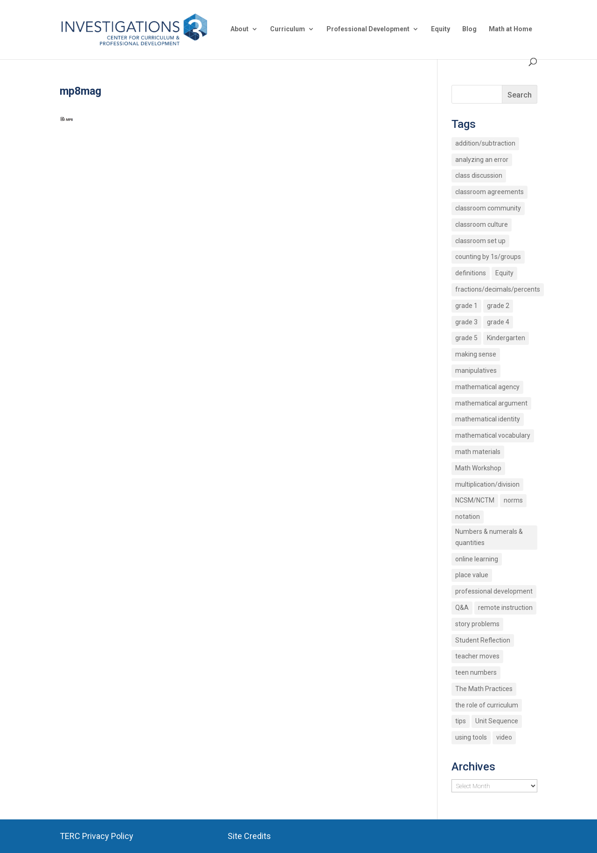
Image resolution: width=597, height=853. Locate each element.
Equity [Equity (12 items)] (504, 273)
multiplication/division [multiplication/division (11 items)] (487, 484)
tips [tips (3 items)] (460, 721)
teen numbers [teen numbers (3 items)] (476, 672)
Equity (440, 29)
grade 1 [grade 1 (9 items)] (466, 305)
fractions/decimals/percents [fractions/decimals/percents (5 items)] (497, 289)
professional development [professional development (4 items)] (494, 591)
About (239, 29)
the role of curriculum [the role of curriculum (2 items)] (486, 705)
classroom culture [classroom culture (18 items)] (481, 224)
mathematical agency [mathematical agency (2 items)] (487, 387)
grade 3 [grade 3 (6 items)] (466, 322)
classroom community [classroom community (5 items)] (488, 208)
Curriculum (287, 29)
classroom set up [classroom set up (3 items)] (480, 241)
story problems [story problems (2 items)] (477, 624)
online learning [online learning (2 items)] (476, 559)
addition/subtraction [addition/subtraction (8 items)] (485, 143)
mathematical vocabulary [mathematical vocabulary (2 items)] (492, 435)
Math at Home (510, 29)
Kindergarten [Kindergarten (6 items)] (506, 338)
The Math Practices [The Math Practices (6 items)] (484, 688)
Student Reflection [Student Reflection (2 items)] (482, 640)
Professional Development (368, 29)
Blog (469, 29)
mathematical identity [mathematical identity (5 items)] (487, 419)
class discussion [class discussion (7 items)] (478, 175)
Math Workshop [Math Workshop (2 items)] (478, 468)
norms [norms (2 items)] (513, 500)
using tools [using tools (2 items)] (471, 737)
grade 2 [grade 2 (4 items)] (498, 305)
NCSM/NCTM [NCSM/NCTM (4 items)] (474, 500)
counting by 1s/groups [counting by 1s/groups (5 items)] (488, 256)
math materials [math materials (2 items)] (477, 451)
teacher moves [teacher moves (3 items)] (477, 656)
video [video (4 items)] (504, 737)
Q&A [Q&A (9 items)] (462, 607)
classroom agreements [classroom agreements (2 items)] (489, 192)
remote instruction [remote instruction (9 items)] (505, 607)
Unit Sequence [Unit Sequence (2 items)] (496, 721)
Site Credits (249, 836)
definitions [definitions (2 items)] (470, 273)
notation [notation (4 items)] (467, 516)
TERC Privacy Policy (96, 836)
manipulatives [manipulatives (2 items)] (476, 370)
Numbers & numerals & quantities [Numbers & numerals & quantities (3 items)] (489, 537)
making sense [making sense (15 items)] (475, 354)
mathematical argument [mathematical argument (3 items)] (491, 403)
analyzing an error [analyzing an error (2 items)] (481, 159)
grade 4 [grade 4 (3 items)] (498, 322)
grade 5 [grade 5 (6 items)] (466, 338)
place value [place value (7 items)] (471, 575)
